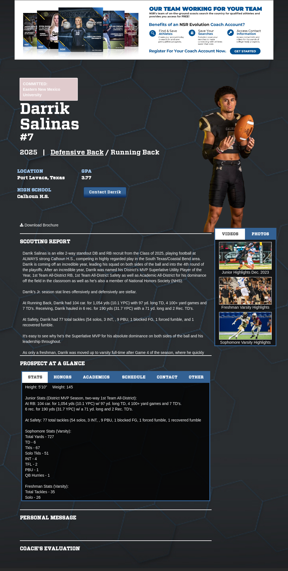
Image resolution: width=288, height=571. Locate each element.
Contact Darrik (105, 192)
